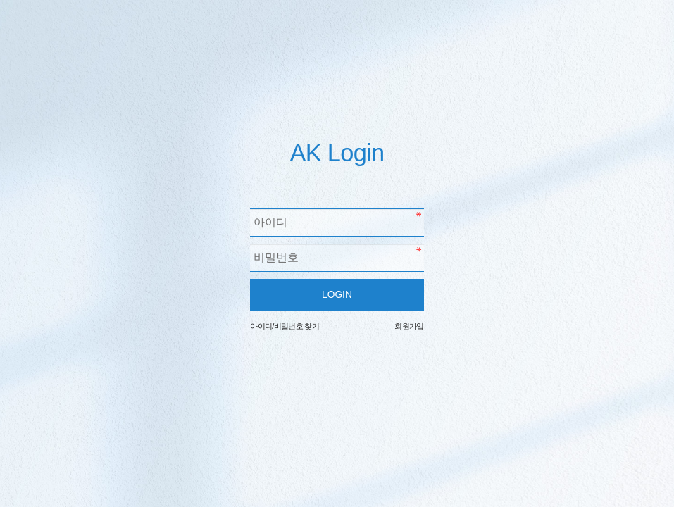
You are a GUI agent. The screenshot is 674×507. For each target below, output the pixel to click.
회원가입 (408, 326)
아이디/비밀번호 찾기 (284, 326)
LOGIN (337, 294)
